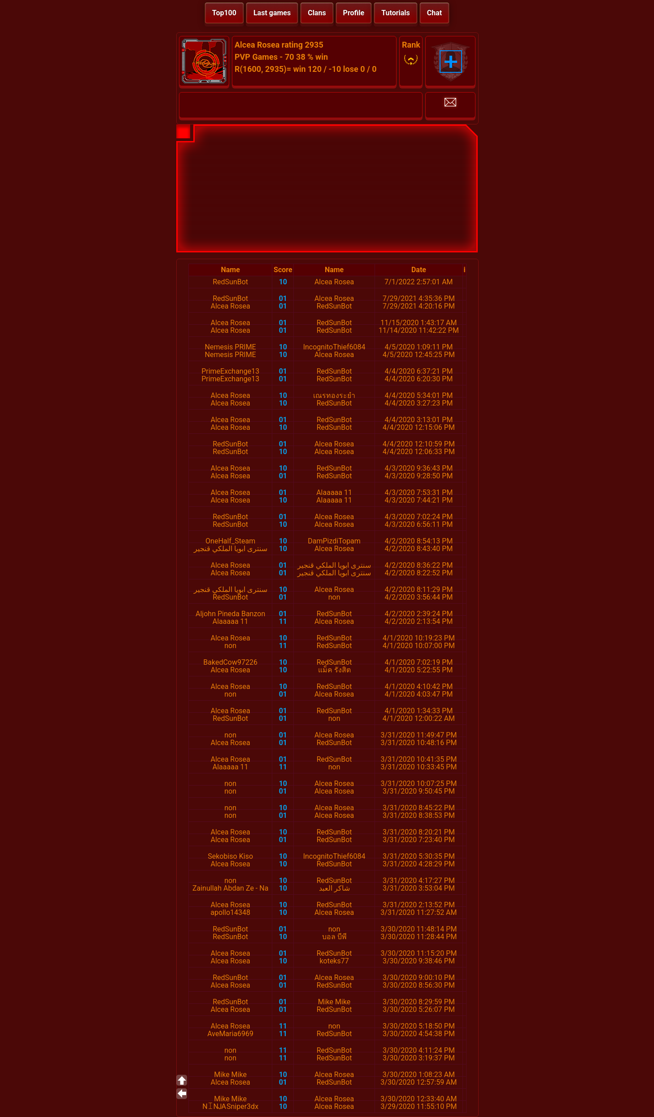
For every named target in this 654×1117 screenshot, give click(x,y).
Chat (434, 13)
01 (283, 298)
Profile (354, 13)
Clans (317, 13)
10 (283, 282)
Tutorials (395, 13)
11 (283, 621)
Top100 (224, 13)
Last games (272, 13)
